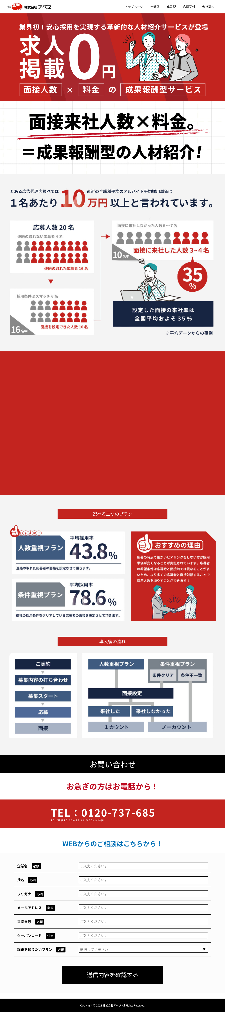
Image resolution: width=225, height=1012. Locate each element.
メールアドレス (29, 907)
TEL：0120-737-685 (103, 812)
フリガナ (24, 893)
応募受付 (189, 6)
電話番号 (24, 921)
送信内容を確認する (112, 974)
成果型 (171, 6)
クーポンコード (29, 935)
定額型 (155, 6)
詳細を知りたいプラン (34, 949)
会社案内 (208, 6)
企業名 (22, 865)
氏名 (20, 879)
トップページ (134, 6)
